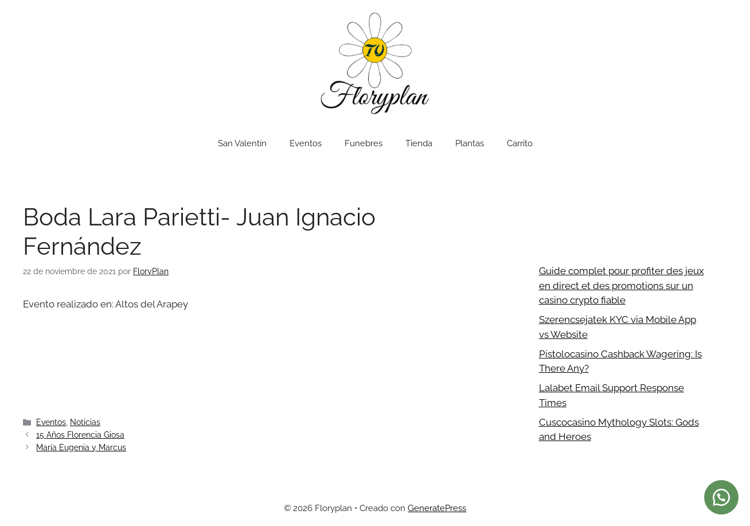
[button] (721, 497)
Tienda (418, 143)
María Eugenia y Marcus (81, 447)
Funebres (363, 143)
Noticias (85, 422)
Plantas (469, 143)
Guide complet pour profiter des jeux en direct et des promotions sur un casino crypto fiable (621, 285)
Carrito (520, 143)
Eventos (306, 143)
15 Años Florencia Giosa (80, 434)
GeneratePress (437, 508)
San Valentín (242, 143)
